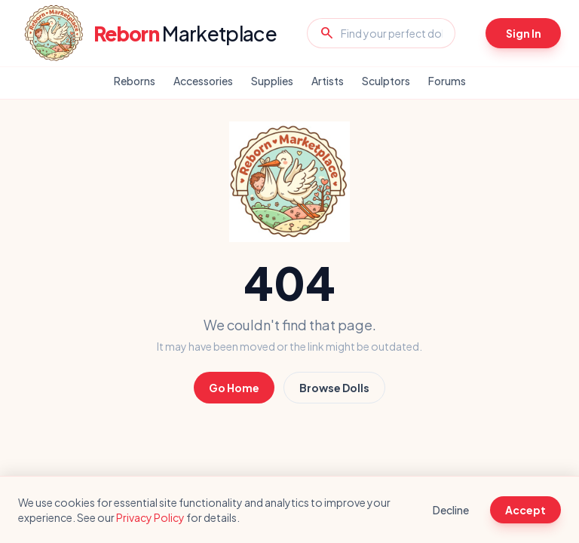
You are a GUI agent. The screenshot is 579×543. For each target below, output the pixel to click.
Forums (447, 80)
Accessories (203, 80)
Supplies (272, 80)
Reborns (134, 80)
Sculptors (386, 80)
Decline (451, 510)
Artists (327, 80)
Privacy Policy (150, 517)
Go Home (234, 387)
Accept (525, 510)
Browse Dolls (334, 387)
